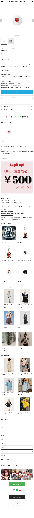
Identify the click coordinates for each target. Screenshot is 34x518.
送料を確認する (14, 53)
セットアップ (3, 443)
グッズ (2, 451)
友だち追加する (17, 484)
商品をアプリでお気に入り (17, 97)
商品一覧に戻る (17, 497)
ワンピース (3, 439)
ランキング (3, 423)
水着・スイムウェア (5, 459)
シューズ (3, 447)
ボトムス (3, 435)
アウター (3, 427)
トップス (2, 431)
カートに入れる (17, 91)
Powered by (17, 505)
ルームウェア (3, 455)
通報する (31, 100)
